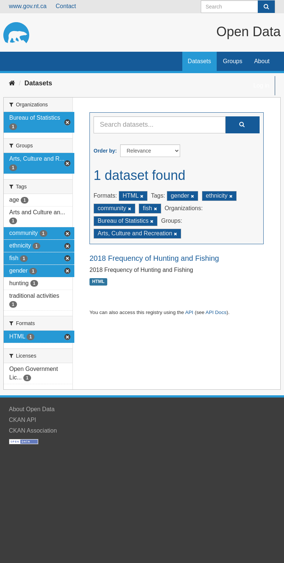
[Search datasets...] (160, 124)
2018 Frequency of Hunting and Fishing (154, 258)
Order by (104, 151)
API (189, 312)
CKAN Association (33, 430)
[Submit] (266, 6)
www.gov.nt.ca (28, 6)
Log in (261, 85)
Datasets (199, 61)
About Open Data (32, 409)
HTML (98, 281)
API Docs (216, 312)
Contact (65, 6)
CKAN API (22, 420)
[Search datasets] (238, 6)
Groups (232, 61)
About (262, 61)
